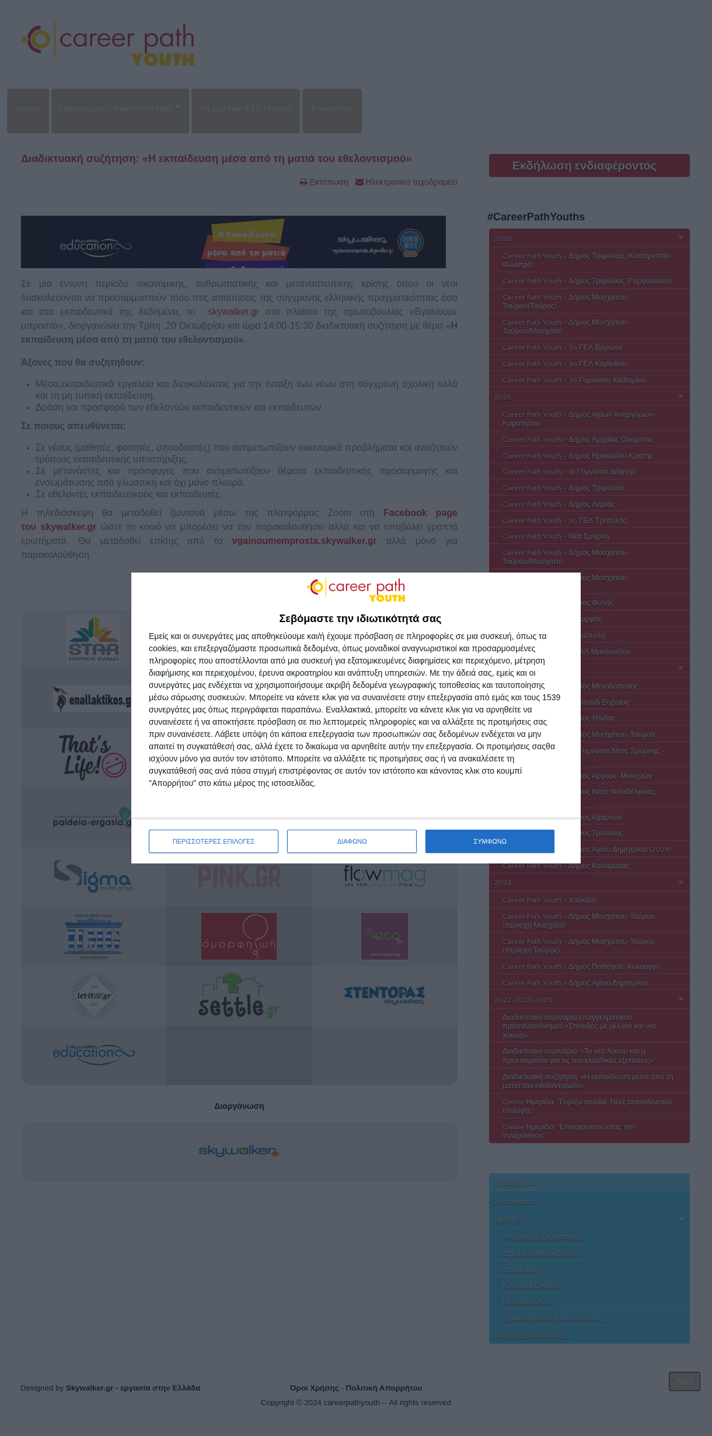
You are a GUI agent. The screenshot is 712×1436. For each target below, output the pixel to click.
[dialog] (356, 718)
